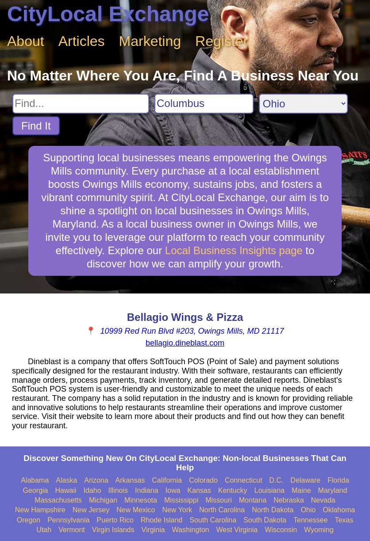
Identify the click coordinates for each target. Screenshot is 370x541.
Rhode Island (161, 520)
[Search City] (204, 104)
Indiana (146, 490)
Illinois (118, 490)
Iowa (173, 490)
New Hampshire (40, 510)
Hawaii (66, 490)
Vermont (71, 529)
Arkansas (130, 480)
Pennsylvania (68, 520)
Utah (43, 529)
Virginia (153, 529)
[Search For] (80, 104)
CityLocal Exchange (108, 14)
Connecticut (243, 480)
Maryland (332, 490)
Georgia (35, 490)
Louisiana (269, 490)
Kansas (199, 490)
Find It (36, 126)
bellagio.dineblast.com (185, 343)
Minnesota (140, 500)
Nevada (323, 500)
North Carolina (222, 510)
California (167, 480)
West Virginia (237, 529)
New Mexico (135, 510)
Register (221, 41)
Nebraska (289, 500)
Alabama (35, 480)
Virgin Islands (113, 529)
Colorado (203, 480)
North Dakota (272, 510)
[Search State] (303, 104)
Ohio (308, 510)
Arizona (96, 480)
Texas (344, 520)
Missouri (218, 500)
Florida (338, 480)
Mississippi (181, 500)
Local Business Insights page (234, 250)
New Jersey (91, 510)
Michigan (103, 500)
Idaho (92, 490)
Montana (252, 500)
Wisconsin (281, 529)
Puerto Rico (115, 520)
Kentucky (232, 490)
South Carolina (212, 520)
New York (177, 510)
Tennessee (310, 520)
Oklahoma (339, 510)
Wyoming (319, 529)
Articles (81, 41)
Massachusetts (58, 500)
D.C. (276, 480)
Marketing (150, 41)
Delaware (305, 480)
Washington (190, 529)
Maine (301, 490)
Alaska (66, 480)
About (25, 41)
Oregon (28, 520)
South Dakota (264, 520)
